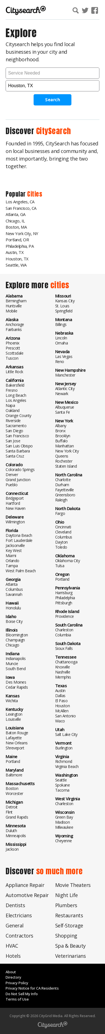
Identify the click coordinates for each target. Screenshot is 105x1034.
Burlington (64, 748)
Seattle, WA (16, 265)
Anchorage (15, 324)
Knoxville (62, 667)
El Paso (61, 700)
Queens (61, 456)
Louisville (13, 719)
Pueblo (11, 484)
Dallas (60, 695)
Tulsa (59, 565)
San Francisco (17, 435)
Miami (11, 555)
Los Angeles (16, 400)
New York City (67, 451)
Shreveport (15, 748)
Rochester (64, 461)
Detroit (12, 807)
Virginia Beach (67, 766)
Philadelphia (65, 597)
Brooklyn (62, 435)
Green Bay (64, 817)
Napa (10, 405)
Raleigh (61, 500)
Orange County (18, 415)
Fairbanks (14, 329)
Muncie (12, 663)
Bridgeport (15, 498)
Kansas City (65, 300)
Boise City (14, 621)
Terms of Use (17, 999)
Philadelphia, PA (20, 246)
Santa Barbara (18, 451)
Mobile (11, 311)
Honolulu (13, 608)
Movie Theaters (73, 885)
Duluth (11, 830)
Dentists (15, 905)
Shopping (66, 935)
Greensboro (65, 494)
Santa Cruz (15, 456)
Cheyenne (63, 840)
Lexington (14, 714)
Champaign (15, 640)
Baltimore (14, 775)
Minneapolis (16, 835)
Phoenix (12, 343)
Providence (64, 616)
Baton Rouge (17, 732)
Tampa (12, 565)
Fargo (60, 513)
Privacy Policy (17, 982)
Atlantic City (65, 388)
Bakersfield (15, 385)
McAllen (62, 710)
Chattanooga (66, 661)
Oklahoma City (67, 560)
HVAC (12, 945)
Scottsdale (14, 353)
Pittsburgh (63, 602)
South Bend (15, 668)
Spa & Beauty (70, 945)
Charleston (64, 629)
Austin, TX (15, 252)
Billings (61, 324)
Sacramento (16, 425)
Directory (13, 977)
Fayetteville (64, 489)
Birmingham (16, 300)
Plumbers (66, 905)
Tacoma (62, 790)
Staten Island (66, 466)
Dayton (61, 542)
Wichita (12, 700)
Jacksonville (15, 545)
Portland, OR (17, 239)
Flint (9, 812)
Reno (59, 361)
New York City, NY (22, 233)
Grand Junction (18, 479)
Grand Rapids (17, 817)
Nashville (62, 672)
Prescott (13, 348)
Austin (60, 690)
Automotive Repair (27, 895)
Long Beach (16, 395)
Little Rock (14, 371)
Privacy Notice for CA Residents (32, 988)
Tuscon (12, 358)
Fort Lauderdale (19, 540)
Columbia (63, 634)
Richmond (63, 761)
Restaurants (69, 915)
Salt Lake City (66, 734)
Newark (61, 393)
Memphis (63, 677)
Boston (12, 788)
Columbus (14, 589)
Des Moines (16, 682)
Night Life (66, 895)
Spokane (62, 785)
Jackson (12, 849)
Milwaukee (64, 827)
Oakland (13, 410)
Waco (60, 721)
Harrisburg (64, 592)
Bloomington (17, 634)
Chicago (12, 645)
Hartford (13, 503)
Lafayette (14, 737)
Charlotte (63, 479)
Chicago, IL (15, 221)
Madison (62, 822)
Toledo (61, 547)
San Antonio (65, 715)
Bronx (60, 430)
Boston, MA (16, 227)
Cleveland (63, 532)
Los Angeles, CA (20, 201)
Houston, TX (17, 259)
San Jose (13, 440)
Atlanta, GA (15, 214)
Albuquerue (64, 407)
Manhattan (64, 446)
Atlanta (12, 584)
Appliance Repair (25, 885)
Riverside (13, 420)
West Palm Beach (21, 570)
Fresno (11, 390)
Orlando (12, 560)
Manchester (65, 375)
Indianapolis (15, 658)
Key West (14, 550)
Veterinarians (70, 955)
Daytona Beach (19, 535)
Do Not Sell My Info (22, 993)
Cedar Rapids (17, 687)
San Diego (14, 430)
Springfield (64, 311)
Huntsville (14, 305)
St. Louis (62, 305)
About (11, 971)
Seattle (61, 780)
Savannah (14, 594)
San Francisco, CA (21, 208)
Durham (62, 484)
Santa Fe (62, 412)
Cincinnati (63, 527)
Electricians (19, 915)
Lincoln (61, 338)
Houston (62, 705)
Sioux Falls (64, 648)
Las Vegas (64, 356)
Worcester (14, 793)
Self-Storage (69, 925)
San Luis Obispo (19, 446)
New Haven (15, 508)
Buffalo (61, 440)
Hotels (13, 955)
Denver (12, 474)
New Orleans (17, 742)
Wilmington (15, 521)
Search (52, 99)
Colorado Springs (20, 469)
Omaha (61, 343)
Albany (60, 425)
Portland (13, 761)
